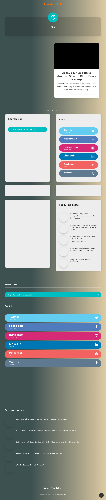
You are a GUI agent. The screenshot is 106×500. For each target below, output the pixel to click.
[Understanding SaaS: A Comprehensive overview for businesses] (63, 217)
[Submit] (44, 129)
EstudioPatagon (61, 494)
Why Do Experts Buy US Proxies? (80, 261)
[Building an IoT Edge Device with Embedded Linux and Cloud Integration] (63, 240)
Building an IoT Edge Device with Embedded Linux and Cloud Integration (82, 239)
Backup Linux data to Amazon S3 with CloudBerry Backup (76, 76)
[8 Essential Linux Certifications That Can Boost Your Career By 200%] (63, 228)
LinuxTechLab (53, 4)
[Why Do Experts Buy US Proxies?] (63, 263)
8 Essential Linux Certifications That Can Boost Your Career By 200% (83, 227)
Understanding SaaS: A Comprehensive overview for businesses (83, 216)
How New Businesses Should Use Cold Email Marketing (83, 249)
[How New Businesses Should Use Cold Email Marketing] (63, 251)
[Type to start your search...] (27, 129)
